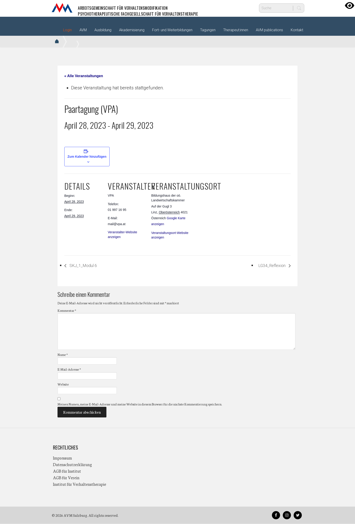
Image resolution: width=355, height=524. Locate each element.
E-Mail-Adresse (69, 369)
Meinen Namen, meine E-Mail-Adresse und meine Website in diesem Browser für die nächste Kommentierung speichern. (140, 404)
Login (67, 30)
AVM (62, 8)
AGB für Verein (66, 478)
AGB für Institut (67, 471)
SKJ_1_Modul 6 (85, 265)
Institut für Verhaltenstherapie (79, 484)
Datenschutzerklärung (72, 464)
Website (63, 384)
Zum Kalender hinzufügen (86, 156)
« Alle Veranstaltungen (83, 76)
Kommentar (67, 310)
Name (63, 355)
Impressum (62, 458)
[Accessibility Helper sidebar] (349, 5)
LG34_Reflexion (270, 265)
